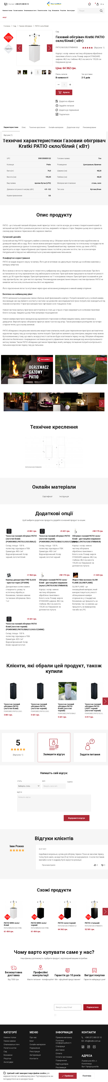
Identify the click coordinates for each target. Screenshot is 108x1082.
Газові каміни (18, 10)
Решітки (63, 10)
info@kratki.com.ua (92, 1032)
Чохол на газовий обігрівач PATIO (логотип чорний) (39, 698)
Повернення (61, 1052)
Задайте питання (90, 101)
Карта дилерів (62, 1055)
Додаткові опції (73, 119)
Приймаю (69, 1076)
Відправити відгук (76, 810)
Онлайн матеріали (56, 119)
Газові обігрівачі (25, 26)
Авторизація (35, 1046)
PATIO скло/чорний (67, 914)
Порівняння (35, 1039)
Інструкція (64, 488)
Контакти (34, 1050)
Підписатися (92, 999)
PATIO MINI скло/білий (12, 915)
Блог (32, 1032)
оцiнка (70, 773)
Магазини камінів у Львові (64, 1063)
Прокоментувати (48, 857)
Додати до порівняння (69, 106)
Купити (66, 92)
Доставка (60, 1041)
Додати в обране (66, 101)
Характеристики (11, 119)
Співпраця (60, 1038)
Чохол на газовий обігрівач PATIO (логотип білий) (12, 698)
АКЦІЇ (4, 17)
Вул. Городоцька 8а (90, 1058)
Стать (19, 773)
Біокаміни (55, 10)
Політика (87, 1076)
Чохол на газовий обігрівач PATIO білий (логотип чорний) (66, 699)
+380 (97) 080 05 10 (93, 1029)
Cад (49, 10)
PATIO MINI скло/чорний (39, 915)
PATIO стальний (92, 914)
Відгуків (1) (26, 127)
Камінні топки (7, 10)
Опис (24, 119)
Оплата (59, 1045)
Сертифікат (47, 488)
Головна (7, 26)
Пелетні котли (42, 10)
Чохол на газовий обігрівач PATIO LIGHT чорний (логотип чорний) (93, 699)
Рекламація (61, 1059)
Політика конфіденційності (65, 1010)
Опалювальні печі (30, 10)
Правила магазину (64, 1029)
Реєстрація (35, 1043)
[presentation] (33, 811)
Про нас (33, 1029)
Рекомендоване (89, 119)
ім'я (43, 773)
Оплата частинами (64, 1048)
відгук (19, 784)
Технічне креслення (37, 119)
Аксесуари (71, 10)
